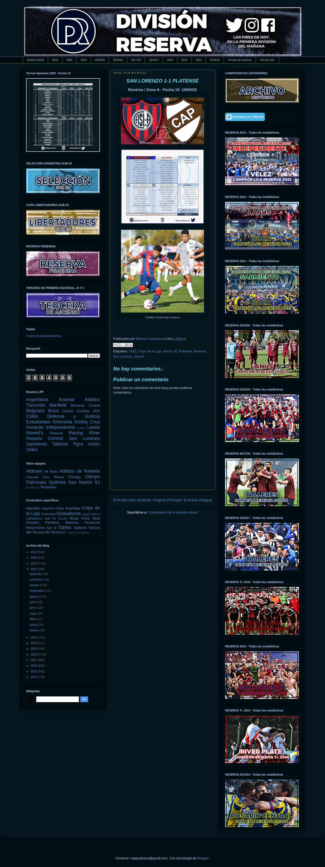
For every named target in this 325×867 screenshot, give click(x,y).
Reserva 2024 (35, 59)
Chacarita (32, 477)
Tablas (65, 527)
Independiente (60, 427)
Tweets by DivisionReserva (43, 336)
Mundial (62, 518)
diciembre (36, 574)
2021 (84, 59)
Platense (185, 351)
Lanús (93, 427)
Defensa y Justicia (73, 416)
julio (33, 602)
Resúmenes (35, 528)
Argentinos (37, 399)
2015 (184, 59)
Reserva (200, 351)
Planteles (52, 523)
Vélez (32, 449)
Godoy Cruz (87, 421)
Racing (76, 432)
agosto (34, 596)
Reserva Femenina (82, 523)
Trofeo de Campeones (78, 532)
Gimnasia (62, 421)
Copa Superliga (67, 508)
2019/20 (100, 59)
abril (33, 619)
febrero (35, 630)
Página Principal (167, 500)
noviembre (37, 579)
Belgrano (35, 410)
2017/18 (136, 59)
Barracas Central (85, 405)
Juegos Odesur (91, 514)
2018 (34, 654)
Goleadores (69, 513)
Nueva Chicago (67, 477)
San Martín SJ (84, 482)
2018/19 (118, 59)
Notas (74, 518)
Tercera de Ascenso (240, 59)
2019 (34, 648)
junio (33, 607)
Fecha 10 (170, 351)
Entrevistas (48, 514)
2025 (34, 552)
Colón (32, 416)
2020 (34, 643)
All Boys (51, 471)
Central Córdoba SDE (81, 411)
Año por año (267, 59)
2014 (199, 59)
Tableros (79, 528)
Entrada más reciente (132, 500)
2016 (170, 59)
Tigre (78, 444)
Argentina (47, 508)
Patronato (36, 482)
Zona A (139, 356)
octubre (35, 585)
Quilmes (57, 482)
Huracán (35, 427)
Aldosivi (34, 471)
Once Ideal (90, 518)
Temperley (48, 487)
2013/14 (215, 59)
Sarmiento (36, 444)
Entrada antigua (198, 500)
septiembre (37, 590)
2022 (69, 59)
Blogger (203, 858)
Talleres (60, 444)
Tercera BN (41, 532)
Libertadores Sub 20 (41, 518)
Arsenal (66, 399)
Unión (94, 444)
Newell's (34, 432)
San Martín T (32, 487)
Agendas (33, 508)
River (94, 432)
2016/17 (154, 59)
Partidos (32, 523)
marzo (34, 624)
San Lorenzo (122, 356)
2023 (55, 59)
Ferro (46, 477)
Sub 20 (51, 527)
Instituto (82, 428)
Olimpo (92, 476)
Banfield (58, 405)
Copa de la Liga (149, 351)
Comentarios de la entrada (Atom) (173, 512)
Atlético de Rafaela (79, 471)
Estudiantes (38, 421)
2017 (34, 660)
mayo (34, 613)
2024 (34, 557)
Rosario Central (44, 438)
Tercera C (58, 532)
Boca (53, 410)
